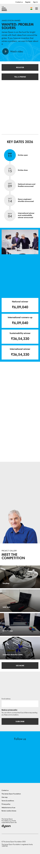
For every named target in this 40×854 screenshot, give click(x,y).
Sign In (35, 2)
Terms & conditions (8, 801)
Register (27, 2)
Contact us (19, 2)
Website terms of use (8, 808)
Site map (4, 797)
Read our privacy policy (9, 710)
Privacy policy (6, 804)
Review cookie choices (9, 811)
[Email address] (20, 703)
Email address (6, 699)
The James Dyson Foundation (11, 794)
